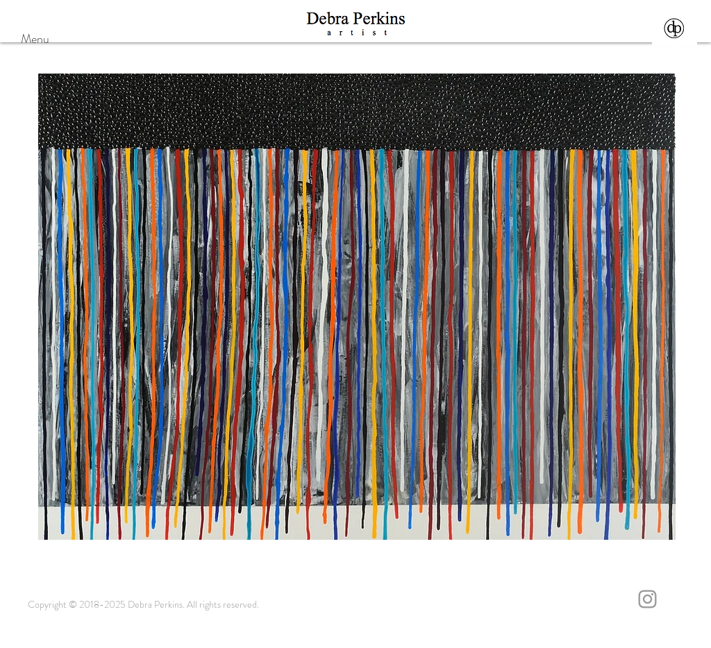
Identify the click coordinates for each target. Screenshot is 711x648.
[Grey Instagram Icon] (647, 599)
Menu (35, 39)
